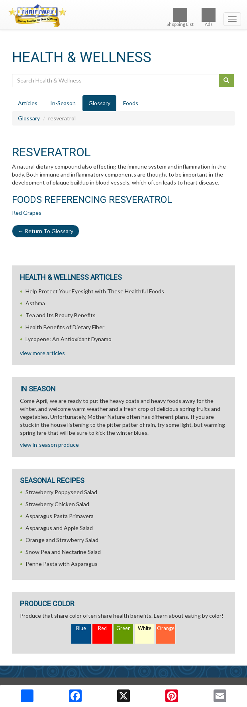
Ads (209, 17)
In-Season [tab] (63, 103)
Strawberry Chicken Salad (57, 504)
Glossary (29, 118)
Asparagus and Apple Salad (59, 527)
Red (102, 628)
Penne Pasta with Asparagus (61, 563)
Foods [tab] (130, 103)
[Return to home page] (123, 15)
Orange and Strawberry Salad (61, 539)
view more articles (42, 353)
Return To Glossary (45, 231)
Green (123, 628)
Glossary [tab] (99, 103)
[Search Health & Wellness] (116, 80)
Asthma (35, 303)
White (144, 628)
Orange (165, 628)
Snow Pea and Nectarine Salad (63, 551)
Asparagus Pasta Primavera (59, 516)
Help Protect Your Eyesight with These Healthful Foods (94, 291)
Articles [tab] (27, 103)
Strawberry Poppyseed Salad (61, 492)
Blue (81, 628)
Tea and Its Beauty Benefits (60, 315)
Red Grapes (26, 212)
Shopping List (180, 17)
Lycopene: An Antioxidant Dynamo (68, 339)
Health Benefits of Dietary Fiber (64, 327)
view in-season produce (49, 444)
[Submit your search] (226, 80)
